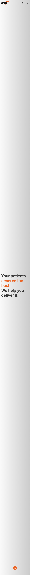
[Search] (22, 3)
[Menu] (27, 3)
